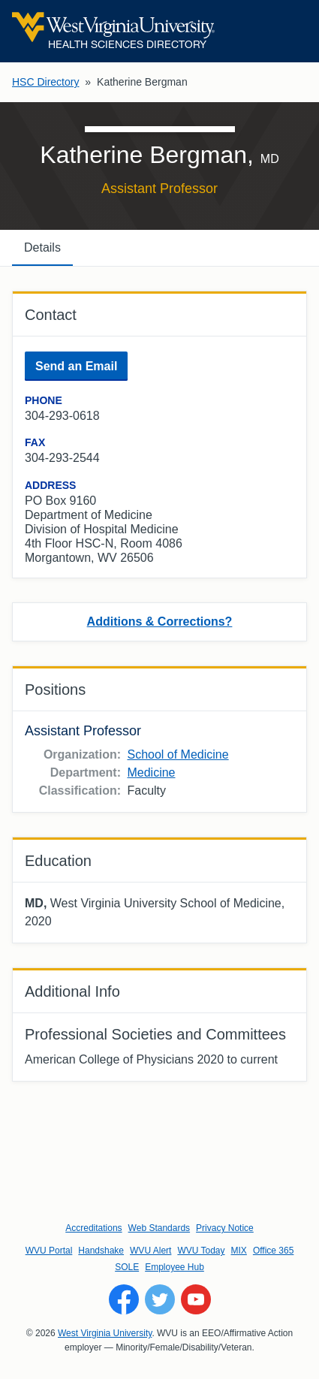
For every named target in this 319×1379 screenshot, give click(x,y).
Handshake (101, 1250)
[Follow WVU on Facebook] (124, 1299)
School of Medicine (177, 754)
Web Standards (159, 1228)
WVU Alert (150, 1250)
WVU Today (200, 1250)
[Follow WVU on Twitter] (160, 1299)
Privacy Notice (225, 1228)
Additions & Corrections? (160, 621)
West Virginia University (105, 1333)
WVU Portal (49, 1250)
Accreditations (93, 1228)
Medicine (151, 772)
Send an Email (76, 366)
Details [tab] (42, 247)
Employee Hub (174, 1267)
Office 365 (273, 1250)
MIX (239, 1250)
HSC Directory (45, 82)
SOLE (127, 1267)
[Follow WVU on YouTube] (196, 1299)
